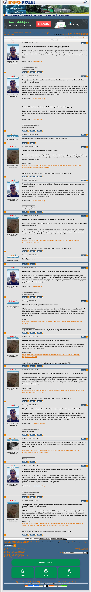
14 (81, 34)
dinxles (12, 255)
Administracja (44, 582)
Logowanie (26, 582)
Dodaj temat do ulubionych (81, 548)
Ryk (12, 134)
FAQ (38, 582)
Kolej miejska (36, 33)
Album (78, 582)
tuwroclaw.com (37, 61)
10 (73, 34)
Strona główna (8, 33)
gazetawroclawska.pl (39, 98)
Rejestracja (19, 582)
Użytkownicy (53, 582)
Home (13, 582)
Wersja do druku (83, 549)
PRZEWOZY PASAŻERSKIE (22, 33)
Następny (85, 34)
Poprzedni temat (72, 33)
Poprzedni (64, 34)
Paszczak (12, 438)
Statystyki (68, 582)
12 (77, 34)
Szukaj (74, 582)
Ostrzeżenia (61, 582)
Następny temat (83, 33)
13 (79, 34)
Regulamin (33, 582)
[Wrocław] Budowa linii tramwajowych (76, 37)
